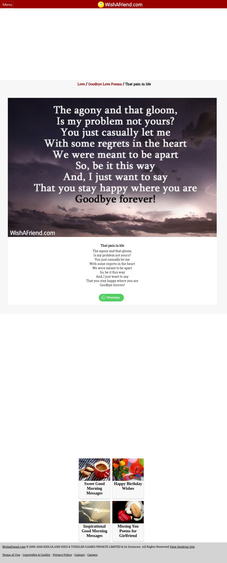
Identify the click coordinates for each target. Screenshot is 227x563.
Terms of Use (11, 555)
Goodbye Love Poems (105, 84)
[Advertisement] (113, 42)
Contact (79, 555)
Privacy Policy (62, 555)
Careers (92, 555)
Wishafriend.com (14, 547)
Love (81, 84)
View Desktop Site (182, 547)
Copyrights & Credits (36, 555)
